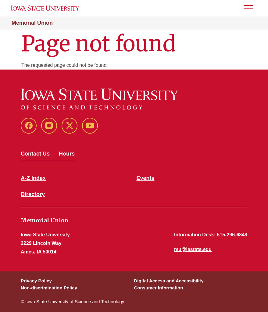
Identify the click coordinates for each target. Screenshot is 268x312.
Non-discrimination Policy (49, 287)
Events (146, 178)
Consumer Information (158, 287)
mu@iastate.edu (193, 249)
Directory (33, 194)
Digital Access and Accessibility (169, 280)
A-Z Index (33, 178)
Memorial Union (32, 23)
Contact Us (35, 154)
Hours (67, 154)
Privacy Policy (36, 280)
